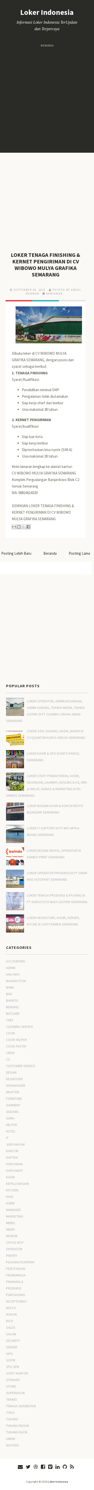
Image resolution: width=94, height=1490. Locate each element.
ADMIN (10, 967)
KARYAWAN (54, 293)
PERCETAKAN (15, 1268)
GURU (10, 1118)
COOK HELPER (16, 1039)
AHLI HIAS (13, 974)
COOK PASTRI (16, 1046)
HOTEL (11, 1131)
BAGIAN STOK (16, 981)
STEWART (13, 1380)
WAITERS (12, 1445)
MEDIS (10, 1229)
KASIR (10, 1177)
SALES (10, 1327)
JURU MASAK (15, 1144)
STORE (11, 1386)
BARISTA (12, 1000)
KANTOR (12, 1151)
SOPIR (10, 1360)
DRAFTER (12, 1092)
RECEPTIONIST (16, 1301)
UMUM (10, 1438)
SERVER (11, 1347)
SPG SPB (12, 1366)
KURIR (10, 1203)
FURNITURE (14, 1098)
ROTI (9, 1321)
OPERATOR (14, 1249)
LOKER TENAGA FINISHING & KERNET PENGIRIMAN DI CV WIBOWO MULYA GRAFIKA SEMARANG (45, 264)
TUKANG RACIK (17, 1432)
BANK (10, 987)
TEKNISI (11, 1399)
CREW (10, 1053)
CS (8, 1059)
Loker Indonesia (47, 12)
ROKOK (11, 1314)
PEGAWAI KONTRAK (20, 1262)
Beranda (47, 45)
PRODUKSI (13, 1288)
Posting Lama (79, 553)
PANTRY (11, 1255)
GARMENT (13, 1105)
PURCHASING (15, 1295)
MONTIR (12, 1236)
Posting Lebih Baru (16, 553)
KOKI (9, 1196)
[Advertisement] (47, 100)
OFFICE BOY (15, 1242)
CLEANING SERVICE (19, 1026)
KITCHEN (12, 1190)
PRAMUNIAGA (16, 1275)
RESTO (11, 1308)
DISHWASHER (15, 1085)
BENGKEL (12, 1007)
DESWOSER (14, 1079)
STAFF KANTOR (17, 1373)
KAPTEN (12, 1157)
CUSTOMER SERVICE (20, 1066)
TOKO (10, 1412)
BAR (9, 994)
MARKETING (14, 1216)
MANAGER (13, 1209)
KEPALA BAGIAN (17, 1183)
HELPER (11, 1124)
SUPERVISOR (15, 1393)
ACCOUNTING (15, 961)
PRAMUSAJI (14, 1281)
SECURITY (13, 1340)
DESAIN (11, 1072)
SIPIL (9, 1353)
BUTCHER (13, 1013)
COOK (10, 1033)
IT (7, 1138)
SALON (11, 1334)
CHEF (10, 1020)
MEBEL (11, 1223)
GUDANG (12, 1111)
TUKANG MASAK (17, 1425)
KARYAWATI (14, 1170)
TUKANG (12, 1419)
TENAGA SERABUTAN (21, 1406)
